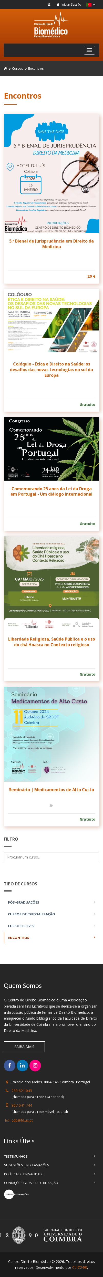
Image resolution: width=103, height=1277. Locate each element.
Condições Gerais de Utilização (31, 1182)
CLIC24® (79, 1267)
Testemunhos (16, 1156)
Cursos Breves (21, 926)
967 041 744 (22, 1105)
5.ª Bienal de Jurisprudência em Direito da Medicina (51, 243)
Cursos (17, 68)
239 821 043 (22, 1090)
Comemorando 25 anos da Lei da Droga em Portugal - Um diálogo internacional (51, 491)
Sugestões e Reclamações (26, 1165)
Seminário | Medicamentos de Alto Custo (51, 789)
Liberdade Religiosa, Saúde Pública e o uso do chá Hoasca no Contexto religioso (51, 641)
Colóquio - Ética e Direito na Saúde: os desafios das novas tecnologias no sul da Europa (51, 369)
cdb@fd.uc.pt (22, 1120)
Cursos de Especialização (31, 914)
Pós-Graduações (23, 902)
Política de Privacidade (24, 1174)
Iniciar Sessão (69, 4)
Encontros (18, 937)
